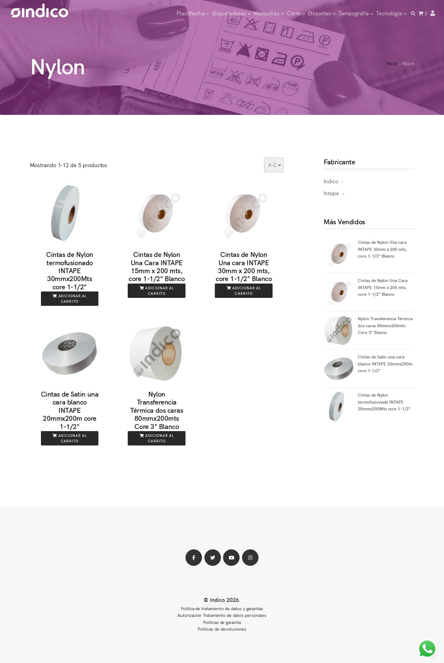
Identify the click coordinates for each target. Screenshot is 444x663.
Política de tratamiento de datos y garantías (222, 608)
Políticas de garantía (222, 622)
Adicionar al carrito (70, 298)
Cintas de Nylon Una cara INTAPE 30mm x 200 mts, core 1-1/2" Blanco (244, 266)
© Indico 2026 (221, 599)
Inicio (392, 64)
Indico (331, 181)
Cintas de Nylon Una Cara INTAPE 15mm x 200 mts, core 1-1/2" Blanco (157, 266)
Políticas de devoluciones (222, 629)
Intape (331, 193)
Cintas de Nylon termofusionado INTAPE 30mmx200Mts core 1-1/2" (69, 270)
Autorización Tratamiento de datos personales (222, 615)
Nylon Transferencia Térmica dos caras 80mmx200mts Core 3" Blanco (156, 410)
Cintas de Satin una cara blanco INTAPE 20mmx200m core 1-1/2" (70, 410)
